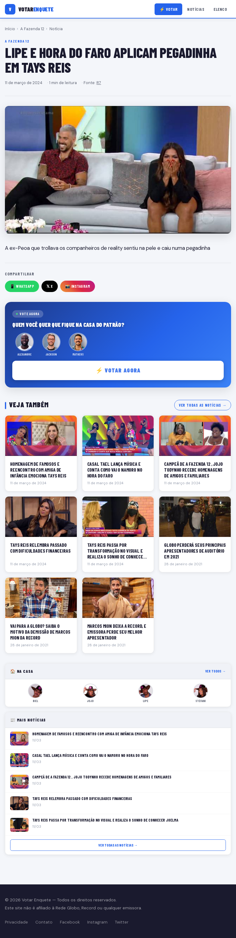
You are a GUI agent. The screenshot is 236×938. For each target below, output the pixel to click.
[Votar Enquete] (29, 9)
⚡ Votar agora (118, 370)
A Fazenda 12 (32, 28)
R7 (98, 82)
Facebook (70, 922)
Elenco (220, 9)
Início (10, 28)
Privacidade (16, 922)
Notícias (195, 9)
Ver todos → (215, 671)
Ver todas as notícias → (202, 405)
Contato (44, 922)
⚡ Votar (168, 9)
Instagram (97, 922)
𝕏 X (49, 286)
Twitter (121, 922)
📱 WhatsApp (22, 286)
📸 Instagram (77, 286)
